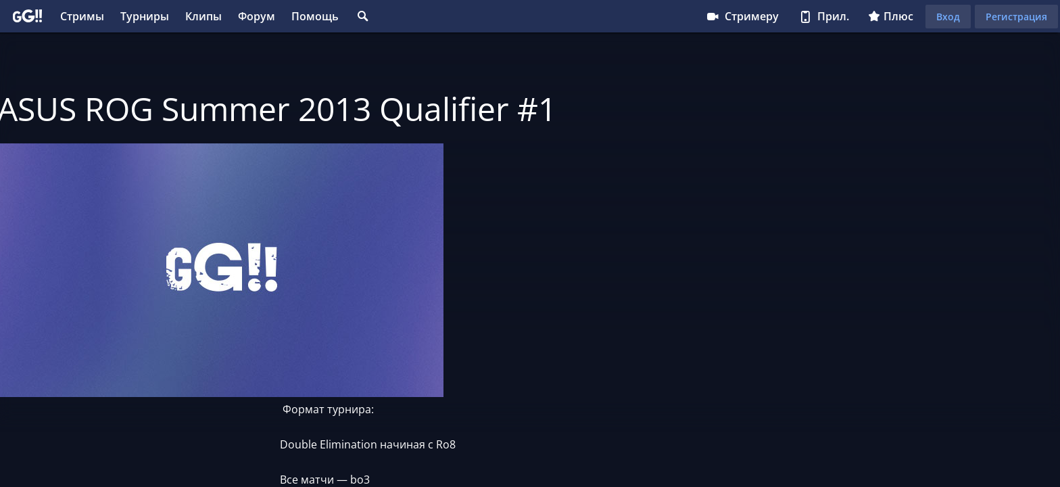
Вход (948, 16)
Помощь (315, 16)
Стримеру (742, 16)
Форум (256, 16)
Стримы (82, 16)
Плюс (890, 16)
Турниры (144, 16)
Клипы (203, 16)
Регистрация (1016, 16)
